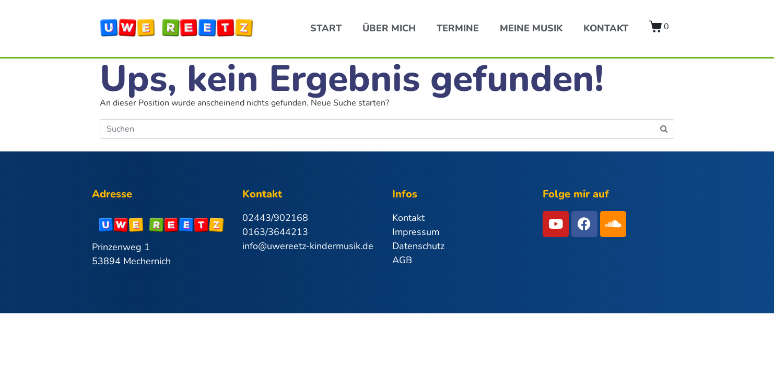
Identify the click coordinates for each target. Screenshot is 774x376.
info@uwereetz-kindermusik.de (307, 246)
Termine (458, 28)
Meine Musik (531, 28)
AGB (402, 260)
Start (326, 28)
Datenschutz (418, 246)
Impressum (415, 232)
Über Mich (389, 28)
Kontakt (605, 28)
